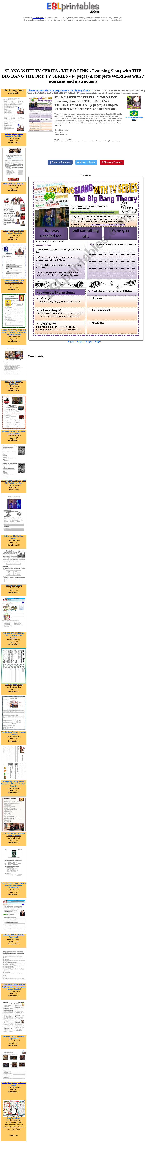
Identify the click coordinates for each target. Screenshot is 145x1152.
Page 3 (89, 341)
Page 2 (80, 341)
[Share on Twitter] (86, 162)
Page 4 (98, 341)
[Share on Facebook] (60, 162)
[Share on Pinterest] (112, 162)
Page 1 (71, 341)
